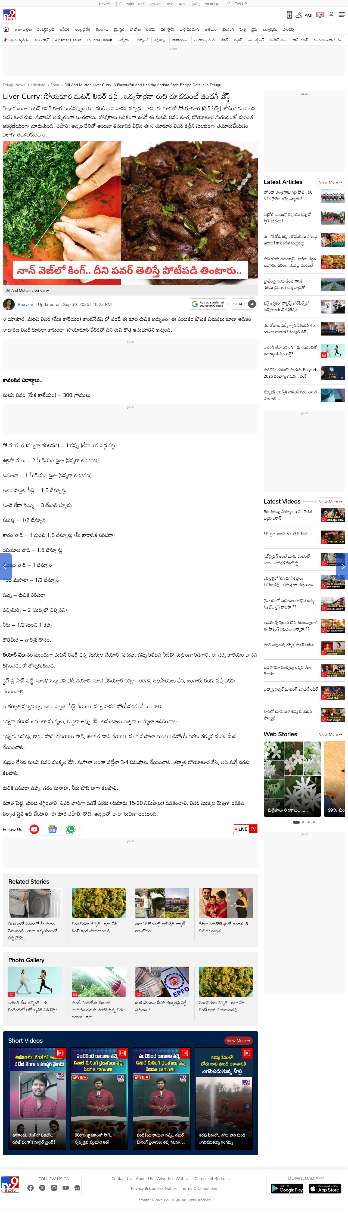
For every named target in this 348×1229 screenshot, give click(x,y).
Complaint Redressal (213, 1179)
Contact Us (121, 1179)
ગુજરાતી (156, 3)
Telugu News (14, 84)
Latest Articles (283, 182)
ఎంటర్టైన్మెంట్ (46, 29)
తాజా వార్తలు (23, 29)
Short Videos (25, 1040)
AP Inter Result (68, 40)
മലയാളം (212, 3)
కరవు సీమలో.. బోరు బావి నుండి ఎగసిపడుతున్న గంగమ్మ (222, 1138)
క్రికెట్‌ (224, 40)
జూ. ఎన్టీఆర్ (256, 40)
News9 (104, 3)
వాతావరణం (180, 40)
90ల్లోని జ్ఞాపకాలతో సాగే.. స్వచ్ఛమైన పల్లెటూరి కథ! (93, 1138)
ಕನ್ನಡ (130, 3)
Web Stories (280, 734)
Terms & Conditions (199, 1188)
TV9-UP (241, 3)
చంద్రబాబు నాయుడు (327, 40)
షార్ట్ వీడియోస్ (189, 29)
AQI (308, 14)
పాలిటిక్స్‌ (288, 29)
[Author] (9, 304)
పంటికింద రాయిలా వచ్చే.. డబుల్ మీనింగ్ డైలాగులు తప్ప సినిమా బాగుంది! (160, 1138)
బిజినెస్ (151, 29)
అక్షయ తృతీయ (19, 40)
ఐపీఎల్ (65, 29)
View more (238, 1040)
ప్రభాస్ (238, 40)
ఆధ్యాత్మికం (270, 29)
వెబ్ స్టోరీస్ (168, 29)
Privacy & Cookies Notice (153, 1188)
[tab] (296, 822)
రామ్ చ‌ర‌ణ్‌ (300, 40)
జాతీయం (211, 29)
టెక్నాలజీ (142, 40)
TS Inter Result (99, 40)
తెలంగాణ (102, 29)
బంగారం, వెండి (204, 40)
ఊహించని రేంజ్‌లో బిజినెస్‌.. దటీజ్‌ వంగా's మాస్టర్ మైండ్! (34, 1138)
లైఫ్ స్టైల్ (119, 29)
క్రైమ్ (254, 29)
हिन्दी (118, 3)
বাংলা (170, 3)
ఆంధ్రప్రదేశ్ (82, 29)
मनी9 (226, 3)
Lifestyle (37, 84)
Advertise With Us (174, 1179)
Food (54, 84)
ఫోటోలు (135, 29)
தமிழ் (196, 3)
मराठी (141, 3)
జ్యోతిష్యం (160, 40)
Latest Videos (282, 501)
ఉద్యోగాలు (125, 40)
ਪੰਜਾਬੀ (183, 3)
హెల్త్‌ (243, 29)
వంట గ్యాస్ (42, 40)
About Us (144, 1179)
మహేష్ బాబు (278, 40)
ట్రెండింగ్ (228, 29)
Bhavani (25, 304)
